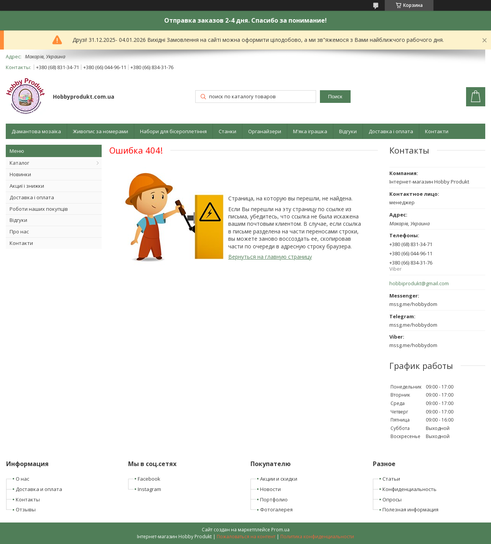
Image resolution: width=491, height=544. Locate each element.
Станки (227, 131)
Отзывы (26, 509)
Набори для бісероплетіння (173, 131)
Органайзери (264, 131)
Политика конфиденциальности (317, 536)
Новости (270, 489)
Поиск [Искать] (335, 96)
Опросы (392, 499)
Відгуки (348, 131)
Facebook (149, 478)
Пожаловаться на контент (246, 536)
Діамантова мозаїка (36, 131)
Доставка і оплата (391, 131)
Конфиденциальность (409, 489)
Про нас (19, 231)
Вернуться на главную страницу (270, 256)
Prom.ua (280, 529)
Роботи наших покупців (39, 208)
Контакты (28, 499)
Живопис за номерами (100, 131)
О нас (22, 478)
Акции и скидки (278, 478)
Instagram (149, 489)
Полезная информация (410, 509)
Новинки (20, 174)
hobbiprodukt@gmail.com (419, 283)
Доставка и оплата (39, 489)
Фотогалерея (276, 509)
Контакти (436, 131)
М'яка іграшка (310, 131)
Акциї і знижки (27, 185)
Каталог (19, 162)
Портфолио (274, 499)
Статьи (391, 478)
